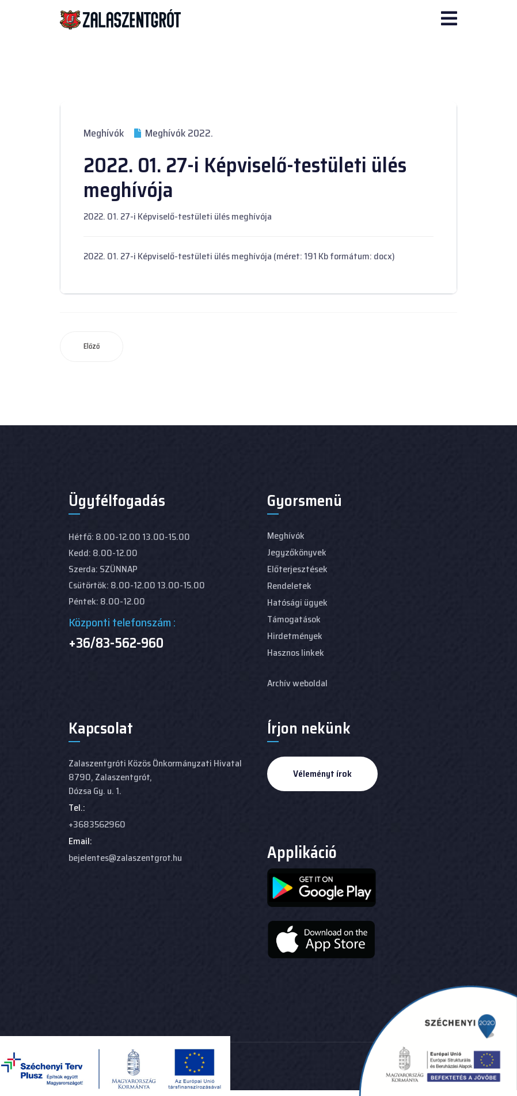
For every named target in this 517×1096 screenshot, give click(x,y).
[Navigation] (449, 19)
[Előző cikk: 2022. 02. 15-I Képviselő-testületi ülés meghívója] (91, 346)
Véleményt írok (322, 773)
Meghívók (103, 133)
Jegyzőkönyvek (296, 552)
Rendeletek (289, 586)
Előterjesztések (297, 569)
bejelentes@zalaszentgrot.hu (125, 858)
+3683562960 (97, 824)
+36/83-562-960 (116, 643)
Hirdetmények (294, 636)
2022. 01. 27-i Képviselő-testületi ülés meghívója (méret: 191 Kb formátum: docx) (239, 256)
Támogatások (294, 619)
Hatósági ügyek (297, 602)
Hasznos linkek (295, 652)
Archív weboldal (297, 683)
